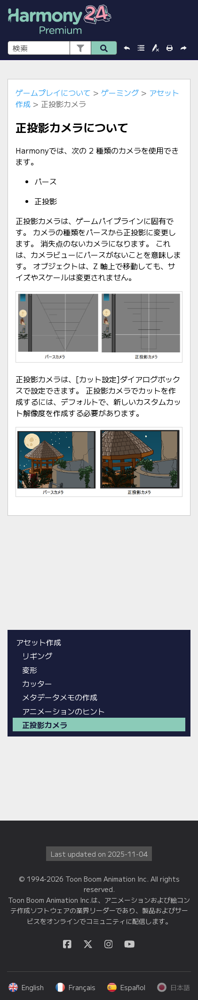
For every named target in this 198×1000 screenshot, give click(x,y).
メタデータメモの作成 (59, 697)
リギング (37, 655)
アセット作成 (38, 642)
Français (75, 987)
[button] (80, 48)
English (26, 987)
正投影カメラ (44, 724)
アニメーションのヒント (63, 711)
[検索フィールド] (62, 48)
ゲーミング (120, 92)
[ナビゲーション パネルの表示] (185, 20)
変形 (29, 669)
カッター (37, 683)
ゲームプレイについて (53, 92)
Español (126, 987)
